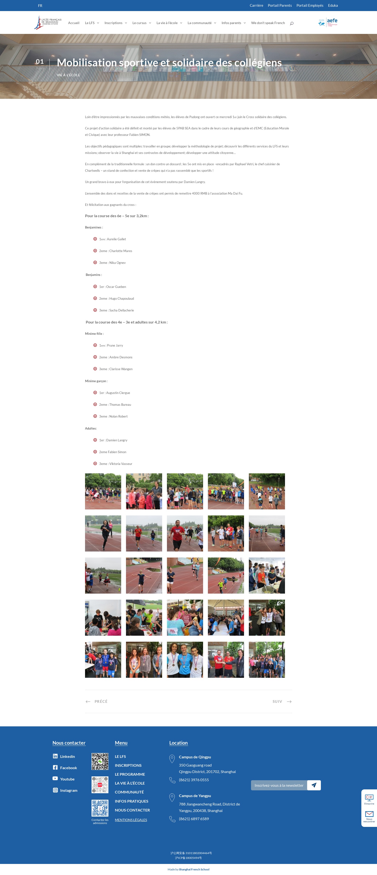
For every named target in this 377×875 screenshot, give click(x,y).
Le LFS (89, 23)
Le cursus (139, 23)
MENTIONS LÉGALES (131, 820)
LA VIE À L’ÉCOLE (130, 783)
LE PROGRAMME (130, 774)
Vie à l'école (68, 75)
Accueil (73, 23)
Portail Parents (280, 5)
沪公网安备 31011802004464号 (191, 853)
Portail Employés (310, 5)
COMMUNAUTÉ (129, 792)
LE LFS (120, 756)
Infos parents (231, 23)
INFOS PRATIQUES (131, 801)
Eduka (333, 5)
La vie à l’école (167, 23)
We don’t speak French (268, 23)
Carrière (256, 5)
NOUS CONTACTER (132, 810)
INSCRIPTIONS (128, 765)
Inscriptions (113, 23)
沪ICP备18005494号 (188, 858)
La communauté (200, 23)
